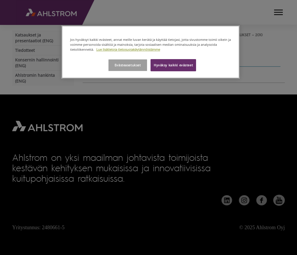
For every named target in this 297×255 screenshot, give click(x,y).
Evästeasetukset (128, 65)
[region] (150, 52)
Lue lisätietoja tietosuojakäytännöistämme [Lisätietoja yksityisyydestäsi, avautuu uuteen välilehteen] (128, 49)
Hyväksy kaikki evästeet (173, 65)
